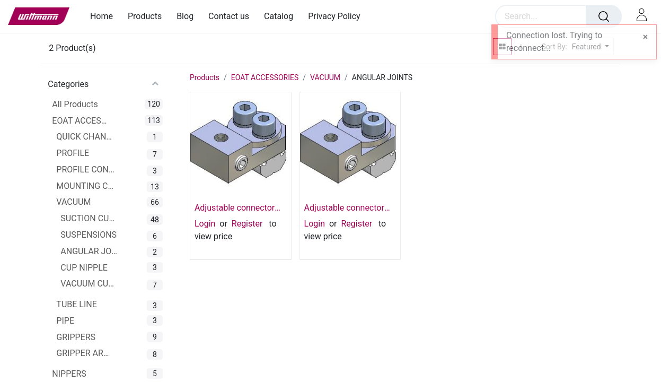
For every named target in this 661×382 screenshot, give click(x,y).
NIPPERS (69, 374)
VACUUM (73, 202)
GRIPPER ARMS (85, 353)
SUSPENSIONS (88, 235)
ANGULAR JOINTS (89, 251)
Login (205, 224)
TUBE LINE (76, 304)
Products (204, 77)
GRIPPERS (75, 337)
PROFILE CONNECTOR (85, 169)
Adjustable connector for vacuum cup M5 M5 (238, 208)
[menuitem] (105, 16)
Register (247, 224)
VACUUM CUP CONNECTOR (89, 284)
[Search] (604, 16)
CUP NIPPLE (84, 268)
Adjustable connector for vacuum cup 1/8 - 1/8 (344, 208)
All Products (75, 104)
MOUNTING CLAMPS (85, 186)
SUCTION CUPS (89, 218)
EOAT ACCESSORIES (81, 121)
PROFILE (72, 153)
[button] (589, 47)
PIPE (65, 321)
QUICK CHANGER (85, 137)
